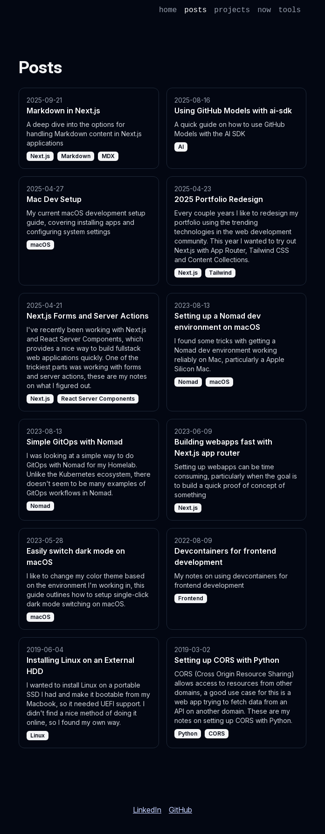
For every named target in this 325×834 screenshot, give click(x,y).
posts (195, 10)
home (168, 10)
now (264, 10)
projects (232, 10)
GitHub (180, 809)
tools (289, 10)
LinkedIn (147, 809)
